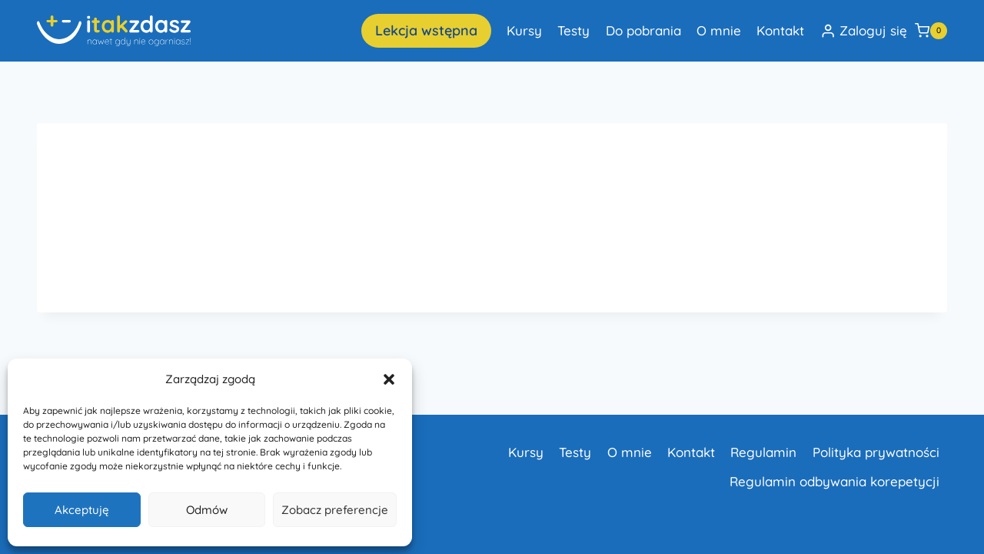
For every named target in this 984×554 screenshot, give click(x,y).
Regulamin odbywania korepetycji (834, 481)
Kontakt (780, 30)
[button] (389, 379)
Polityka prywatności (876, 452)
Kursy (524, 30)
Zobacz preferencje (334, 509)
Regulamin (763, 452)
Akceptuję (82, 509)
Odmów (207, 509)
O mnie (718, 30)
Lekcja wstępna (426, 30)
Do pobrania (643, 30)
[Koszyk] (931, 30)
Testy (573, 30)
